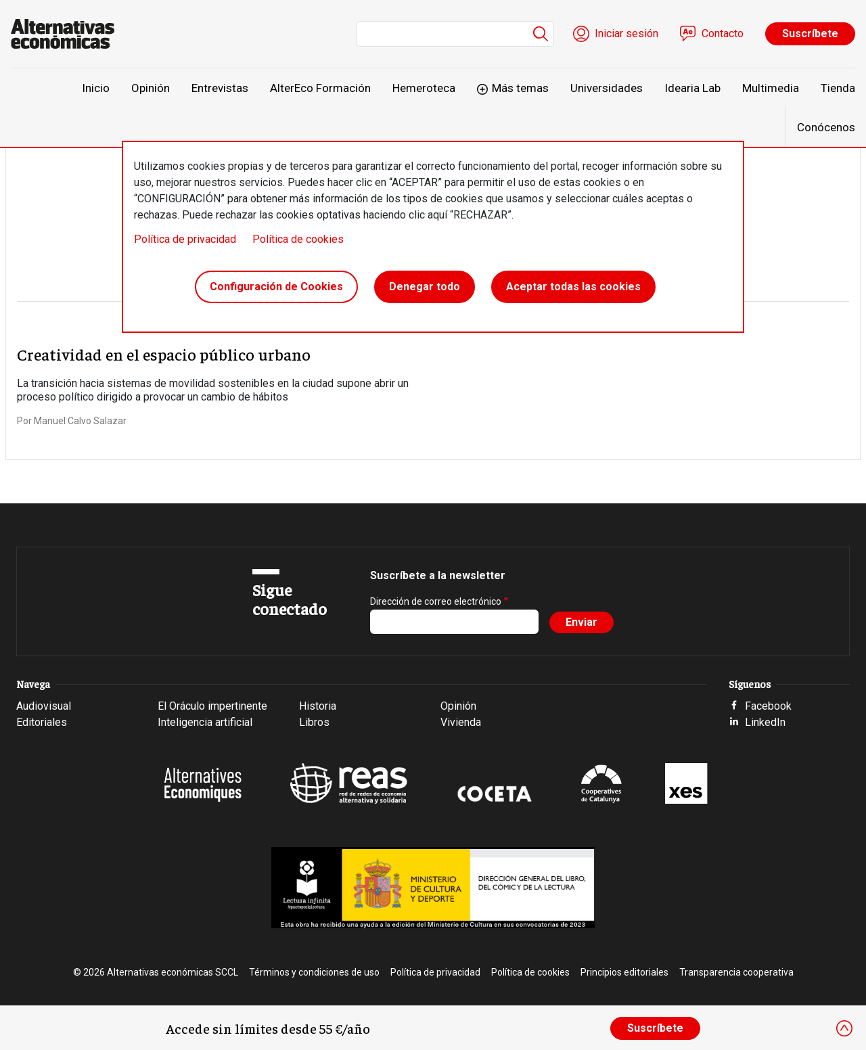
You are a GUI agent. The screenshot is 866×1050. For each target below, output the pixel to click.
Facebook (768, 706)
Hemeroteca (423, 88)
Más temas (520, 88)
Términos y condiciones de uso (314, 972)
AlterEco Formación (320, 88)
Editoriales (41, 722)
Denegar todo (424, 286)
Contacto (723, 33)
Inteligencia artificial (205, 722)
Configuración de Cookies (276, 286)
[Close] (844, 1028)
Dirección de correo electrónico (435, 601)
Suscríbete (810, 33)
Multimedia (770, 88)
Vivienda (460, 722)
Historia (317, 706)
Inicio (96, 88)
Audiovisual (43, 706)
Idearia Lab (692, 88)
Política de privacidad (185, 239)
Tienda (838, 88)
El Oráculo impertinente (212, 706)
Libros (314, 722)
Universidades (606, 88)
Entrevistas (219, 88)
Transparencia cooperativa (736, 972)
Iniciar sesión (626, 33)
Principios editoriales (624, 972)
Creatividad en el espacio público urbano (164, 354)
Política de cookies (298, 239)
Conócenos (826, 127)
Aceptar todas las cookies (573, 286)
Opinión (150, 88)
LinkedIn (765, 722)
